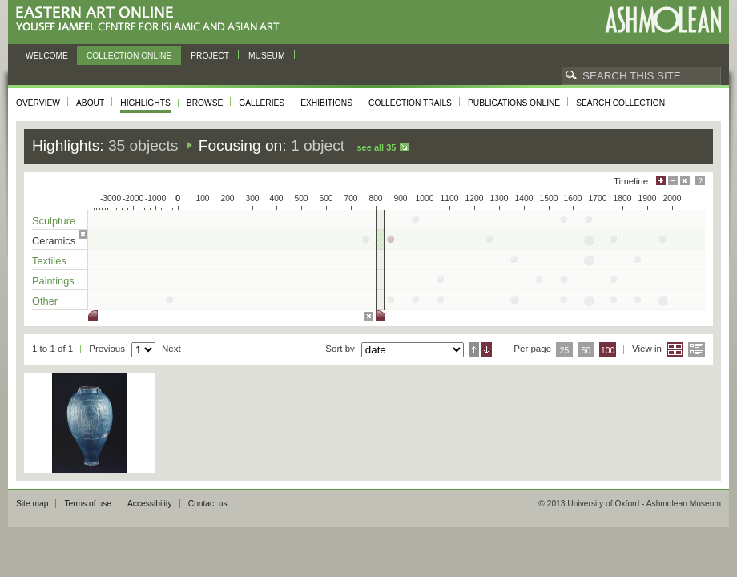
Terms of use (87, 503)
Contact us (208, 503)
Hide (685, 180)
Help (700, 180)
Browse (205, 103)
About (90, 103)
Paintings (53, 281)
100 (607, 350)
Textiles (49, 261)
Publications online (514, 103)
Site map (32, 503)
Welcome (47, 55)
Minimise (673, 180)
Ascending (474, 349)
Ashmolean (663, 19)
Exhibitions (326, 103)
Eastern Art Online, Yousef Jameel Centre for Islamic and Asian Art (152, 19)
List (696, 349)
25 (565, 350)
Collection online (129, 55)
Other (45, 301)
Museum (266, 55)
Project (210, 55)
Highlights (145, 103)
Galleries (261, 103)
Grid (675, 349)
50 (586, 350)
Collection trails (410, 103)
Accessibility (149, 503)
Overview (38, 103)
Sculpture (53, 221)
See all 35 (376, 147)
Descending (486, 349)
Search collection (620, 103)
